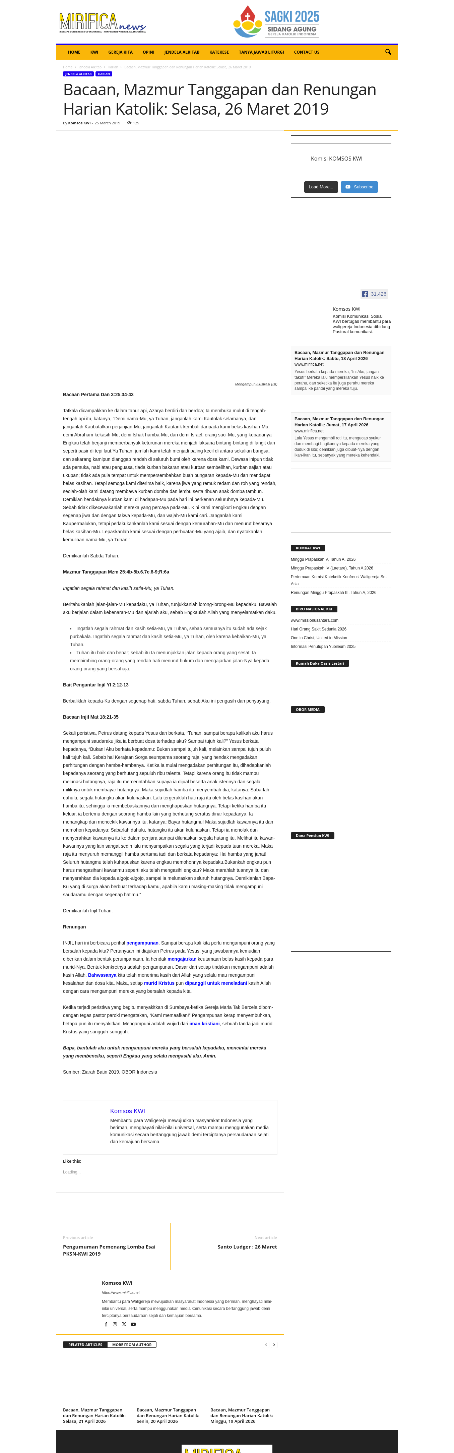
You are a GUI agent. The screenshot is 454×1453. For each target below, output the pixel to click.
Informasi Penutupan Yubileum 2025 (323, 646)
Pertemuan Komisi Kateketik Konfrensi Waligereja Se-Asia (339, 580)
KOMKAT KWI (308, 547)
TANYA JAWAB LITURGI (261, 52)
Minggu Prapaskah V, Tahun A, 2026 (323, 559)
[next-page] (274, 1271)
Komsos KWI (79, 122)
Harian (113, 67)
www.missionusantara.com (314, 620)
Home (67, 67)
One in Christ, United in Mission (319, 637)
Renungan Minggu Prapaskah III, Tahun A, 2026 (333, 592)
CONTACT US (307, 52)
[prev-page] (266, 1271)
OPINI (148, 52)
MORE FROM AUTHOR (131, 1271)
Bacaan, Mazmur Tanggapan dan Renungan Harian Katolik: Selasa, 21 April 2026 (94, 1342)
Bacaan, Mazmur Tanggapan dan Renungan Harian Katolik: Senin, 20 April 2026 (168, 1342)
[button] (388, 52)
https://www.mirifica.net (120, 1219)
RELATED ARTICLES (85, 1271)
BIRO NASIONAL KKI (314, 608)
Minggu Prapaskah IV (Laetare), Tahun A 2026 (332, 568)
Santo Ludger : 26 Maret (247, 1173)
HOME (74, 52)
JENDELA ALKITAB (182, 52)
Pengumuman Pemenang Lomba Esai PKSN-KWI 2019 (109, 1177)
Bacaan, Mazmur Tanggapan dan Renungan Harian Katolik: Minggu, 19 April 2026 (241, 1342)
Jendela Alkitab (90, 67)
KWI (94, 52)
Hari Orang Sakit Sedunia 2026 (318, 629)
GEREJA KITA (120, 52)
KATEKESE (219, 52)
